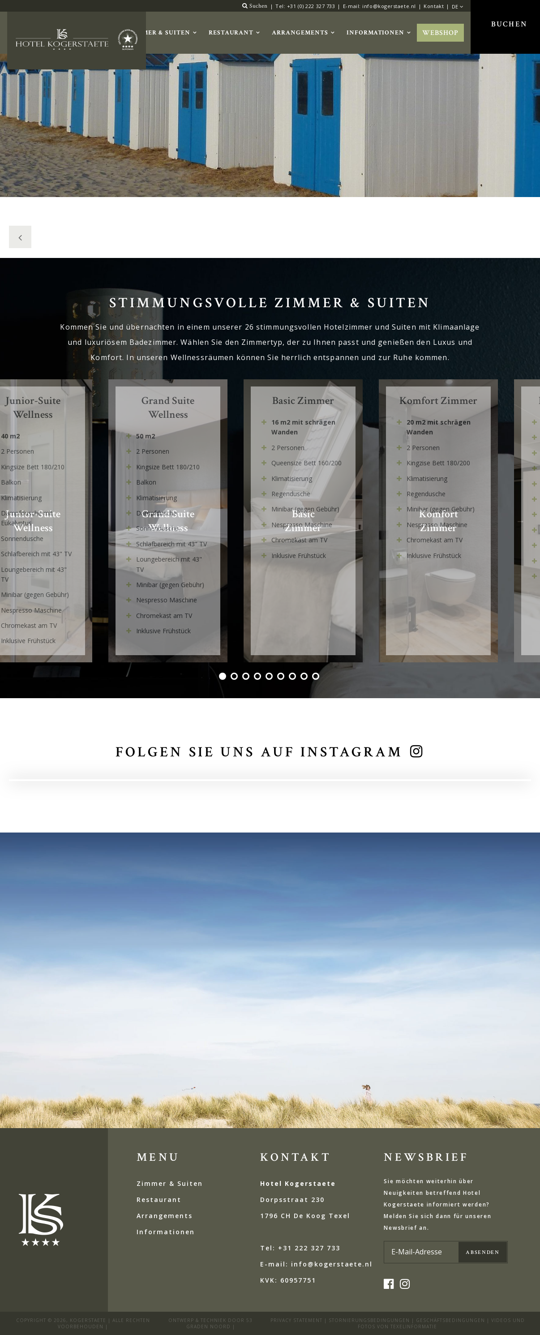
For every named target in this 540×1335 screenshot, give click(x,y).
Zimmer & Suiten (159, 33)
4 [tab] (258, 677)
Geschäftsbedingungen (450, 1320)
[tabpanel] (311, 520)
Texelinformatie (413, 1326)
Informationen (375, 33)
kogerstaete (88, 1320)
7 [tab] (293, 677)
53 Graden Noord (219, 1323)
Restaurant (231, 33)
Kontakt (434, 6)
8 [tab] (304, 677)
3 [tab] (246, 677)
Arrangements (300, 33)
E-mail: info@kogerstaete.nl (379, 6)
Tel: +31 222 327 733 (300, 1248)
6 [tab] (281, 677)
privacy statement (296, 1320)
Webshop (440, 33)
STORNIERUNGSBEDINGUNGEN (369, 1320)
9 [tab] (316, 677)
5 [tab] (270, 677)
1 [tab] (223, 677)
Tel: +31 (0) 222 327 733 (305, 6)
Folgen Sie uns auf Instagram (259, 752)
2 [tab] (235, 677)
